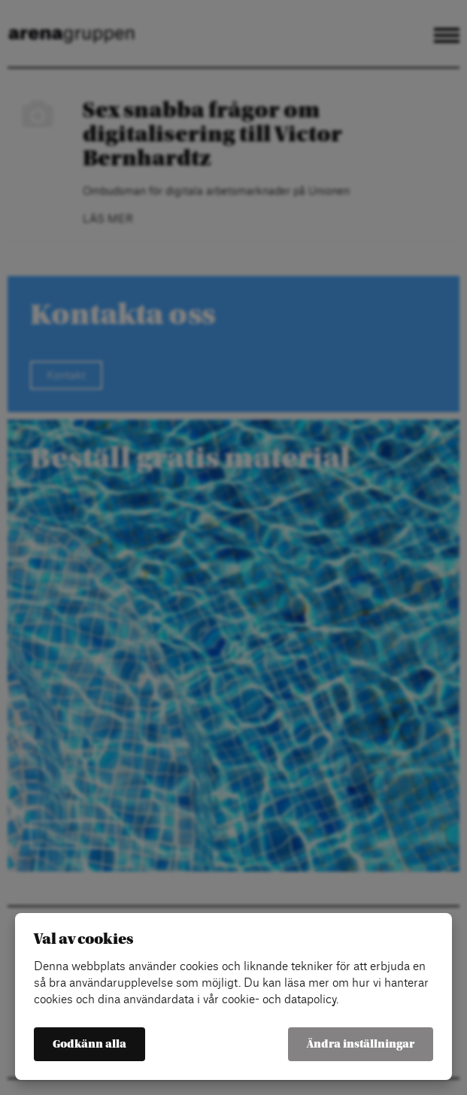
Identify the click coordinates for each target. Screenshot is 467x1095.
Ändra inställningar (360, 1044)
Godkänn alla (89, 1044)
